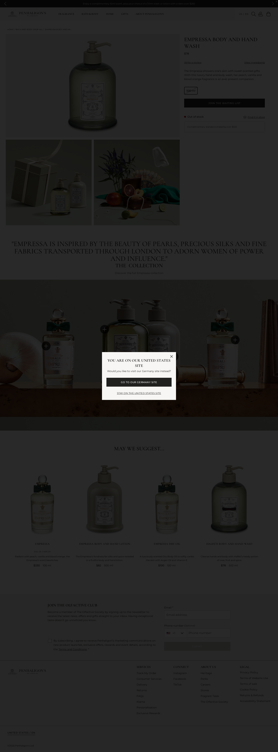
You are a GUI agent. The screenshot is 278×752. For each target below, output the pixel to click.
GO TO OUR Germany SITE (139, 382)
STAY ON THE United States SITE (139, 393)
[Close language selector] (171, 356)
